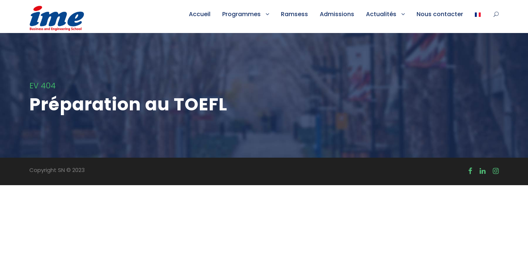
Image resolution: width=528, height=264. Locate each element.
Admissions (337, 14)
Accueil (199, 14)
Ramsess (294, 14)
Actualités (381, 14)
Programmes (241, 14)
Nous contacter (440, 14)
